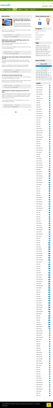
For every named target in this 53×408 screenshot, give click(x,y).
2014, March (38, 195)
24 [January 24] (44, 74)
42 (49, 182)
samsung (41, 49)
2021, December (39, 113)
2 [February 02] (48, 77)
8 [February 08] (46, 79)
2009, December (39, 305)
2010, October (39, 283)
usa (44, 53)
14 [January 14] (36, 72)
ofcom (49, 55)
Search (52, 3)
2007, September (39, 363)
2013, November (39, 203)
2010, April (38, 296)
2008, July (38, 341)
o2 (40, 53)
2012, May (38, 242)
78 (49, 197)
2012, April (38, 244)
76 (49, 208)
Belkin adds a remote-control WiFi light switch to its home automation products (15, 40)
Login (50, 6)
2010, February (39, 300)
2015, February (39, 171)
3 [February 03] (50, 77)
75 (49, 212)
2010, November (39, 281)
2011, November (39, 255)
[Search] (46, 3)
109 (49, 255)
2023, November (39, 89)
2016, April (38, 156)
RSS (30, 109)
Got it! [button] (49, 405)
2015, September (39, 167)
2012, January (39, 251)
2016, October (39, 152)
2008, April (38, 348)
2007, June (38, 369)
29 (49, 328)
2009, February (39, 326)
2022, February (39, 109)
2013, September (39, 208)
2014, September (39, 182)
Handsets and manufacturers (40, 30)
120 (49, 266)
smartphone (45, 49)
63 (49, 195)
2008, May (38, 345)
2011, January (39, 277)
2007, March (38, 376)
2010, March (38, 298)
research (37, 47)
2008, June (38, 343)
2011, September (39, 259)
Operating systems (38, 37)
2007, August (38, 365)
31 (49, 184)
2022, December (39, 98)
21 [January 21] (36, 74)
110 (49, 281)
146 (49, 307)
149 (49, 309)
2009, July (38, 315)
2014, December (39, 175)
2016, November (39, 150)
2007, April (38, 373)
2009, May (38, 320)
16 (49, 169)
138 (49, 285)
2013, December (39, 201)
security (46, 51)
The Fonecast (9, 51)
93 (49, 313)
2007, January (39, 380)
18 (49, 171)
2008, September (39, 337)
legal (49, 51)
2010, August (38, 287)
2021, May (38, 124)
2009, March (38, 324)
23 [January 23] (41, 74)
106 (49, 253)
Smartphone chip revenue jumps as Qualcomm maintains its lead (16, 57)
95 (49, 225)
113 (49, 249)
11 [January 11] (46, 70)
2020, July (38, 141)
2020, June (38, 143)
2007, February (39, 378)
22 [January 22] (39, 74)
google (37, 49)
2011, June (38, 266)
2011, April (38, 270)
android (41, 47)
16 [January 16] (41, 72)
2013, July (38, 212)
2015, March (38, 169)
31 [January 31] (44, 77)
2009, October (39, 309)
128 (49, 292)
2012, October (39, 231)
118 (49, 279)
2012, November (39, 229)
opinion (38, 45)
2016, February (39, 158)
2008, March (38, 350)
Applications (37, 39)
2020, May (38, 145)
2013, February (39, 223)
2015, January (39, 173)
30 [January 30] (41, 77)
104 (49, 298)
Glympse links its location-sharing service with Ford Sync (15, 91)
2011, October (39, 257)
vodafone (42, 51)
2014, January (39, 199)
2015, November (39, 165)
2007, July (38, 367)
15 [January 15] (39, 72)
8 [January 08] (39, 70)
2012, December (39, 227)
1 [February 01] (46, 77)
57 (49, 210)
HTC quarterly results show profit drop (12, 75)
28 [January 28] (36, 77)
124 (49, 264)
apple (48, 45)
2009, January (39, 328)
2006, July (38, 393)
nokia (49, 47)
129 (49, 251)
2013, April (38, 218)
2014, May (38, 190)
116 (49, 277)
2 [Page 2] (17, 112)
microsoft (37, 53)
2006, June (38, 395)
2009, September (39, 311)
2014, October (39, 180)
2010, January (39, 302)
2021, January (39, 128)
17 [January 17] (44, 72)
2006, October (39, 386)
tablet (42, 55)
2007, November (39, 358)
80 (49, 240)
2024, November (39, 85)
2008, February (39, 352)
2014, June (38, 188)
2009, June (38, 317)
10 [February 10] (50, 79)
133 (49, 242)
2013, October (39, 206)
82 (49, 270)
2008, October (39, 335)
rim (46, 55)
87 (49, 229)
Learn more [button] (5, 405)
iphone (47, 53)
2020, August (38, 139)
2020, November (39, 132)
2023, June (38, 96)
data (44, 55)
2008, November (39, 333)
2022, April (38, 104)
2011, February (39, 274)
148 (49, 311)
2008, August (38, 339)
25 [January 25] (46, 74)
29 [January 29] (39, 77)
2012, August (38, 236)
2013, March (38, 221)
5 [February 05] (39, 79)
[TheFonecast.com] (6, 4)
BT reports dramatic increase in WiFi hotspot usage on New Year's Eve (22, 20)
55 (49, 193)
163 (49, 324)
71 (49, 206)
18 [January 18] (46, 72)
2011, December (39, 253)
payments (45, 47)
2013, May (38, 216)
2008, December (39, 330)
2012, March (38, 246)
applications (44, 45)
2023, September (39, 94)
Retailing (37, 32)
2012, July (38, 238)
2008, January (39, 354)
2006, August (38, 391)
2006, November (39, 384)
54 (49, 180)
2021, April (38, 126)
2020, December (39, 130)
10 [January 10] (44, 70)
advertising (38, 55)
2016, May (38, 154)
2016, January (39, 160)
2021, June (38, 122)
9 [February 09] (48, 79)
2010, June (38, 292)
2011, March (38, 272)
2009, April (38, 322)
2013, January (39, 225)
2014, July (38, 186)
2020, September (39, 137)
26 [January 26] (48, 74)
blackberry (38, 51)
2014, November (39, 178)
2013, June (38, 214)
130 (49, 257)
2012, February (39, 249)
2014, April (38, 193)
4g (42, 53)
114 (49, 294)
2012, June (38, 240)
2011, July (38, 264)
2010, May (38, 294)
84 (49, 199)
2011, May (38, 268)
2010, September (39, 285)
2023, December (39, 87)
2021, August (38, 117)
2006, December (39, 382)
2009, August (38, 313)
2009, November (39, 307)
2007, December (39, 356)
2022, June (38, 100)
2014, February (39, 197)
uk (40, 45)
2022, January (39, 111)
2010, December (39, 279)
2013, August (38, 210)
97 (49, 223)
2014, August (38, 184)
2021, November (39, 115)
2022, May (38, 102)
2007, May (38, 371)
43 (49, 186)
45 (49, 178)
